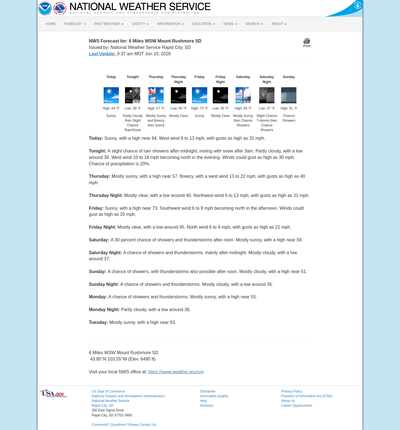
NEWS (230, 24)
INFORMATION (170, 24)
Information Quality (214, 396)
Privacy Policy (291, 391)
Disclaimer (208, 391)
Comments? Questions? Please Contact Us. (124, 425)
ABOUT (279, 24)
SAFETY (140, 24)
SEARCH (254, 24)
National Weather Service (110, 401)
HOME (51, 24)
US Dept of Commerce (108, 391)
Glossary (206, 406)
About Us (288, 401)
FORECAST (75, 24)
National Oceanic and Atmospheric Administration (128, 396)
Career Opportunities (296, 406)
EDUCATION (203, 24)
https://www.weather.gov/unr (176, 371)
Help (203, 401)
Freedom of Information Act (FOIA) (306, 396)
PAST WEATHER (109, 24)
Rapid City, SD (102, 406)
